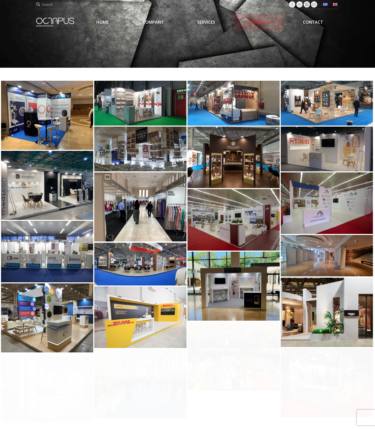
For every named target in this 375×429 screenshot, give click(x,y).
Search (47, 4)
